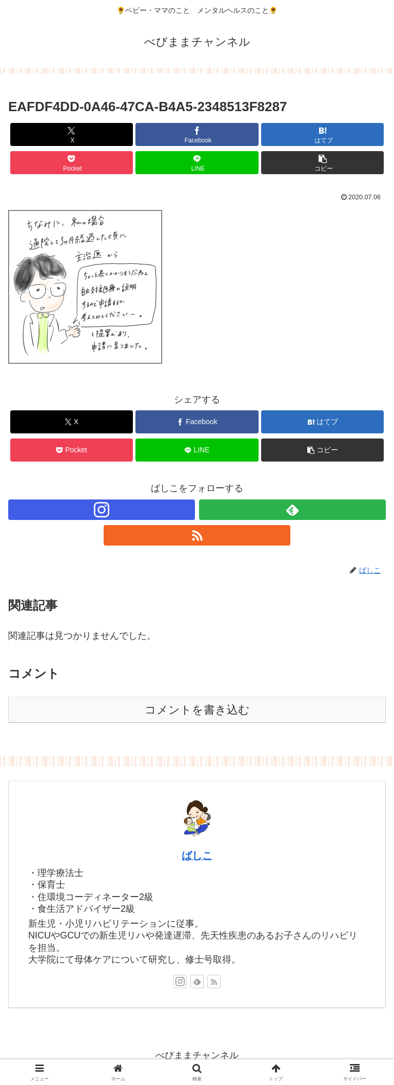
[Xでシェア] (71, 134)
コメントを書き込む (197, 709)
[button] (322, 162)
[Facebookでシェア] (196, 134)
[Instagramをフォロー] (101, 509)
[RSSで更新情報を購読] (197, 535)
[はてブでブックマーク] (322, 134)
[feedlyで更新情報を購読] (292, 509)
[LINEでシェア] (196, 162)
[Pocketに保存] (71, 162)
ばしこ (197, 855)
